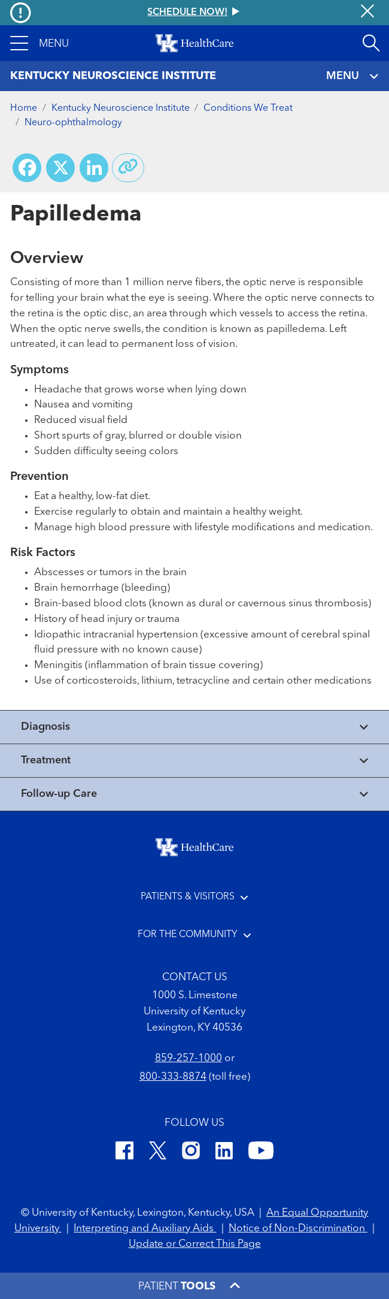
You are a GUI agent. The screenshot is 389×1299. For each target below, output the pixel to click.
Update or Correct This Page (195, 1244)
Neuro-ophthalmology (73, 123)
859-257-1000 (188, 1058)
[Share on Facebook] (27, 167)
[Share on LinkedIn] (94, 167)
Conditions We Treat (248, 108)
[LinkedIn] (224, 1152)
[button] (39, 43)
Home (23, 108)
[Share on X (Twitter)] (60, 167)
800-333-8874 (172, 1077)
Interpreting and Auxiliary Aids (145, 1229)
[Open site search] (371, 43)
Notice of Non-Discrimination (298, 1229)
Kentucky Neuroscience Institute (120, 108)
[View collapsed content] (194, 727)
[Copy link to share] (128, 167)
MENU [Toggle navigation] (352, 76)
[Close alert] (367, 12)
